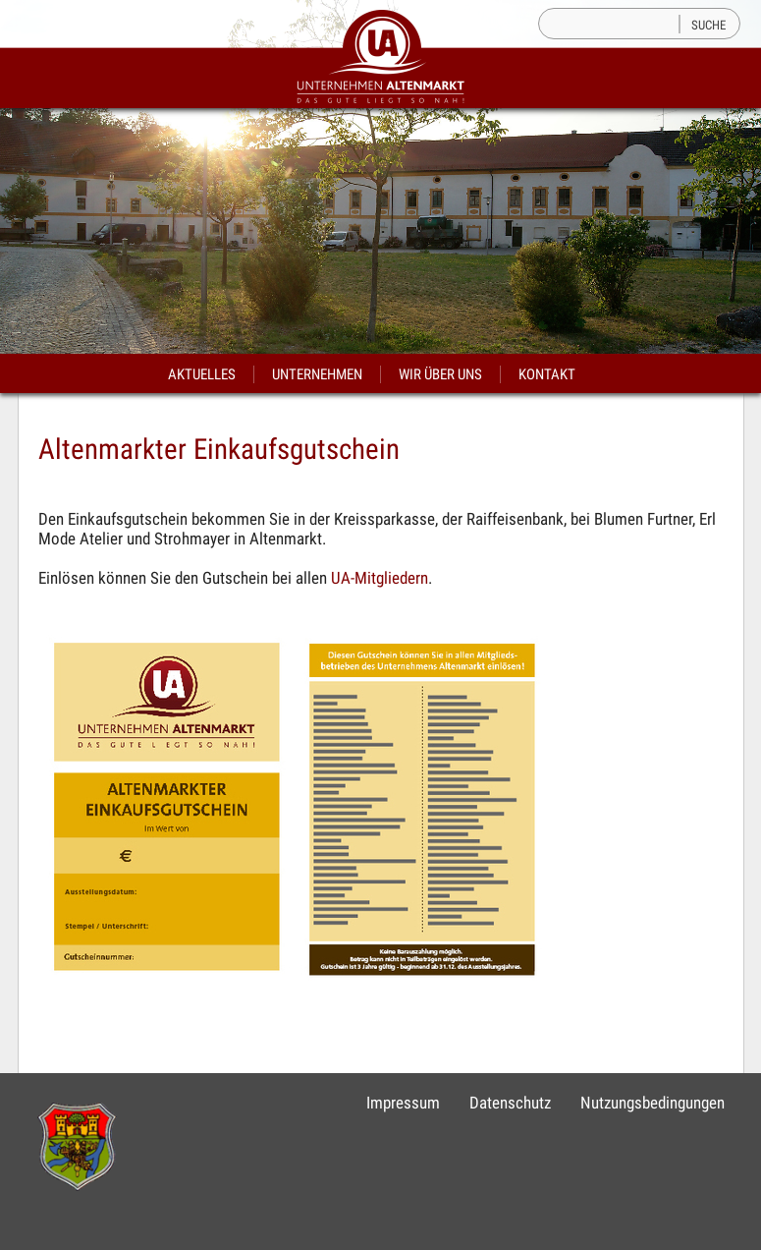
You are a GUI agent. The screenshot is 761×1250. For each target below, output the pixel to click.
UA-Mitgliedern (379, 578)
